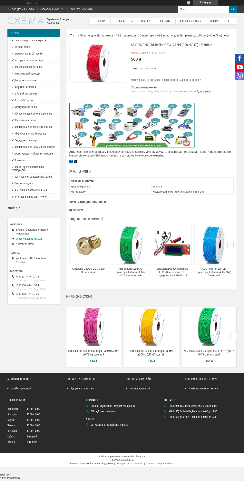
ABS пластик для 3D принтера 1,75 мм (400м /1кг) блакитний (214, 272)
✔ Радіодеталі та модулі (25, 140)
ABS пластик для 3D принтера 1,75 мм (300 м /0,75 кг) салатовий (130, 272)
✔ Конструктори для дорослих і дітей (32, 176)
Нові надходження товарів (203, 388)
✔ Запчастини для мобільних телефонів (33, 147)
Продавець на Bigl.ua (121, 460)
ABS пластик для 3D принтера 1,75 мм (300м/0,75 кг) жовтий (151, 352)
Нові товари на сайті (141, 388)
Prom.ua (140, 456)
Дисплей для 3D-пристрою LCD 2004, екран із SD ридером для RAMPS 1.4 (172, 272)
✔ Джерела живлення (24, 80)
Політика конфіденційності (159, 463)
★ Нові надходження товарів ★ (29, 40)
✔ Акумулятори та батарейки (27, 53)
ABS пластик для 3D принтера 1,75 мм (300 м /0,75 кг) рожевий (93, 352)
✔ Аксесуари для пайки (24, 107)
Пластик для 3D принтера (96, 35)
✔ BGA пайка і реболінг (24, 120)
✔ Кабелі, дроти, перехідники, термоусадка (28, 168)
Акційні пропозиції (21, 388)
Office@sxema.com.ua (29, 238)
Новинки (145, 21)
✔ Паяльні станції (21, 47)
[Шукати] (233, 9)
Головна (100, 21)
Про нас (214, 21)
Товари (121, 21)
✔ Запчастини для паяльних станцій (32, 127)
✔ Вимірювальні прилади (26, 73)
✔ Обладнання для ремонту (27, 67)
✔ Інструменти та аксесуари (27, 60)
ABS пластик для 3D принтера (135, 35)
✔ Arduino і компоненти (24, 93)
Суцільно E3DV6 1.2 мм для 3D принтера (88, 270)
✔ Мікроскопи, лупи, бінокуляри (29, 133)
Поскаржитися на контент (129, 463)
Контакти (165, 21)
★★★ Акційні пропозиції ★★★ (30, 190)
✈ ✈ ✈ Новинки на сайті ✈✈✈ (29, 196)
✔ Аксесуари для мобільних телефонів (33, 153)
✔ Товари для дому (22, 183)
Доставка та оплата (190, 21)
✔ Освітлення (19, 160)
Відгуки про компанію (82, 388)
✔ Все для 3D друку (22, 100)
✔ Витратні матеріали (24, 87)
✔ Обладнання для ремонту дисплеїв (32, 113)
